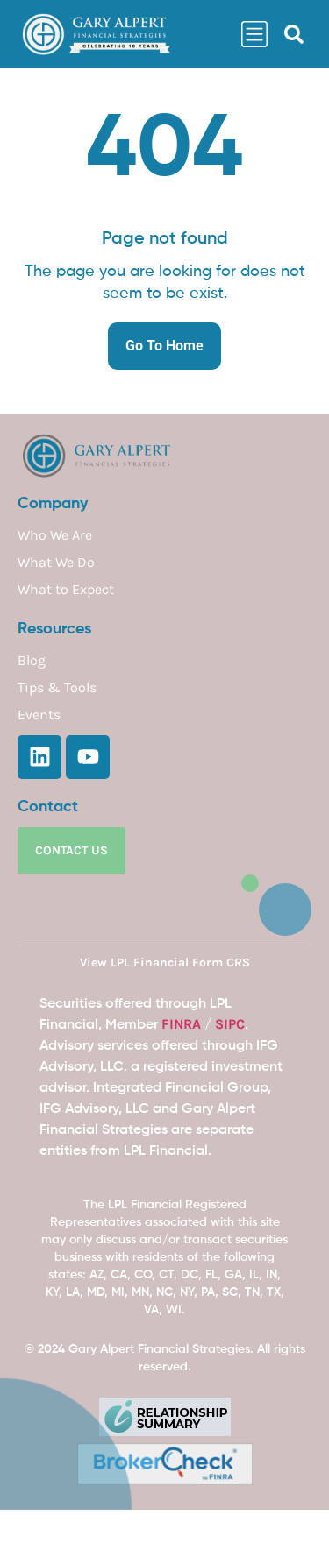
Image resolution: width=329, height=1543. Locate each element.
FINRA (181, 1024)
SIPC (230, 1024)
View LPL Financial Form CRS (165, 962)
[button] (293, 34)
